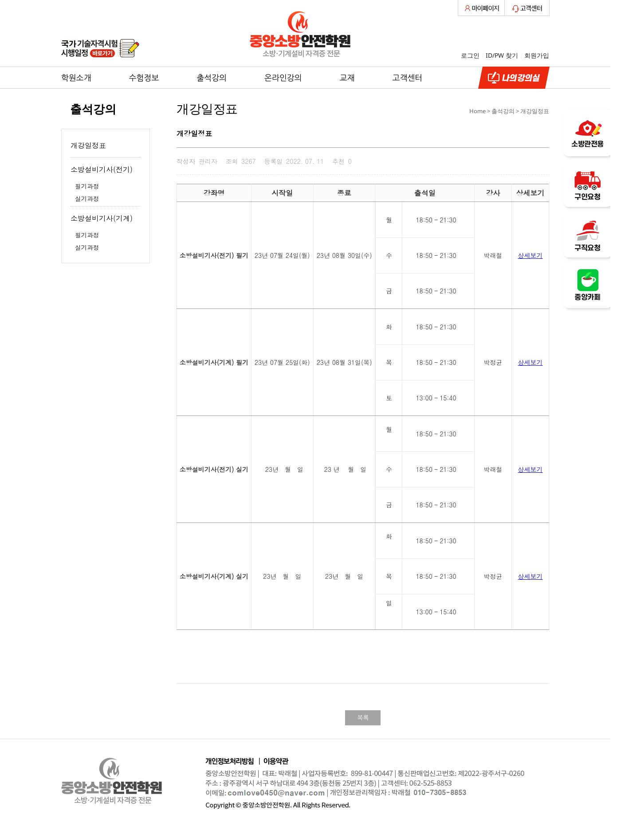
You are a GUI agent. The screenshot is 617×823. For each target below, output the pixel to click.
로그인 (470, 55)
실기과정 (87, 198)
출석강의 (211, 77)
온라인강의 (283, 77)
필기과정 (87, 186)
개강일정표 (88, 145)
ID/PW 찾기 (502, 55)
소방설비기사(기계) (102, 218)
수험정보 (144, 77)
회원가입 (536, 55)
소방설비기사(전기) (102, 169)
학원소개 (76, 77)
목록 (363, 717)
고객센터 (408, 77)
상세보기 (530, 255)
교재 (347, 77)
